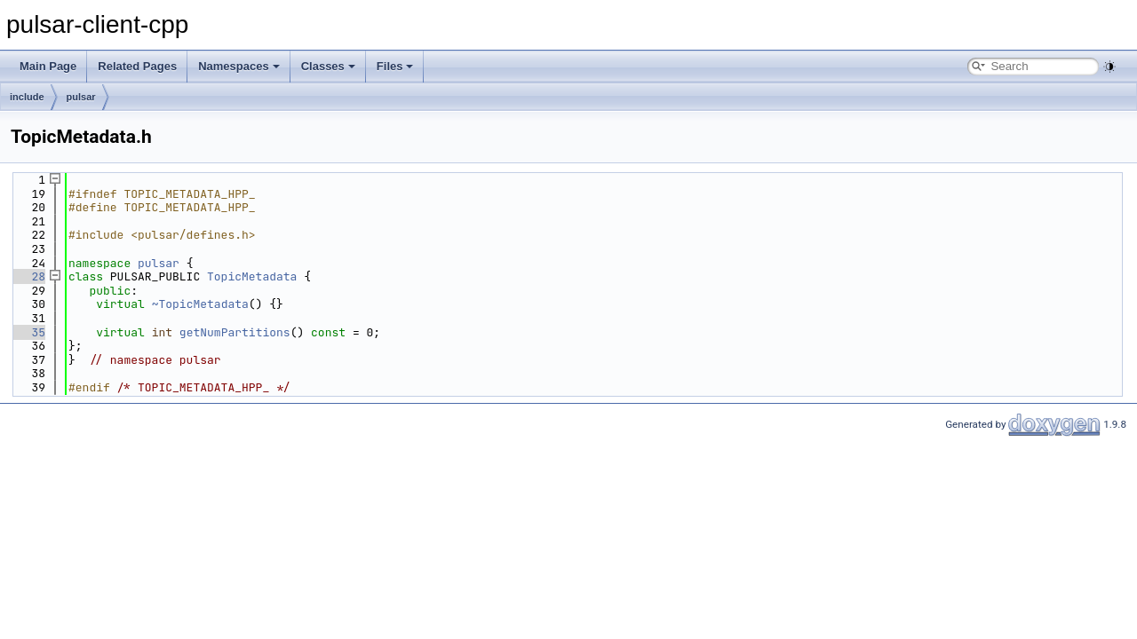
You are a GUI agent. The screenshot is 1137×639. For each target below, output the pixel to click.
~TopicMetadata (200, 304)
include (27, 96)
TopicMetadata (252, 276)
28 (28, 276)
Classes (328, 66)
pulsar (81, 96)
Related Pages (137, 66)
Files (395, 66)
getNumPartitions (234, 332)
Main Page (48, 66)
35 (28, 332)
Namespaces (239, 66)
